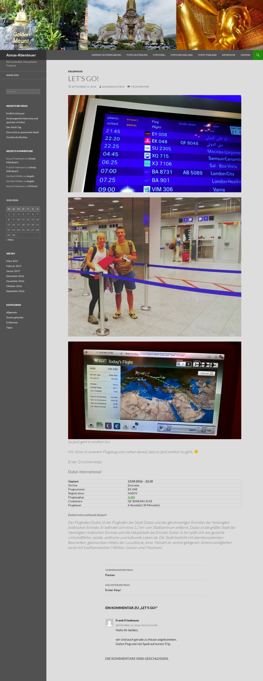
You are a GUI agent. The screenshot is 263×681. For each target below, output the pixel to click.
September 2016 (15, 291)
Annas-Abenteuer (21, 55)
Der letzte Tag (13, 127)
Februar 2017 (14, 266)
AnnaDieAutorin (113, 86)
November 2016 (15, 281)
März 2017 (12, 261)
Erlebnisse (75, 71)
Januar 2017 (13, 271)
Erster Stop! (154, 587)
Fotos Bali (159, 55)
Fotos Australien (137, 55)
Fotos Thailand (207, 55)
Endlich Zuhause (15, 113)
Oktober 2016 (14, 286)
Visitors (245, 55)
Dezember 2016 (15, 276)
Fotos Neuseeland (182, 55)
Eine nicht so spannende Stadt (22, 132)
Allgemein (11, 312)
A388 (131, 497)
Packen (154, 572)
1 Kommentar (140, 86)
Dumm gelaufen (15, 317)
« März (10, 239)
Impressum (228, 55)
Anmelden (12, 75)
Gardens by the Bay (16, 137)
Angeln (30, 176)
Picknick (32, 186)
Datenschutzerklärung (106, 55)
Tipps (9, 327)
